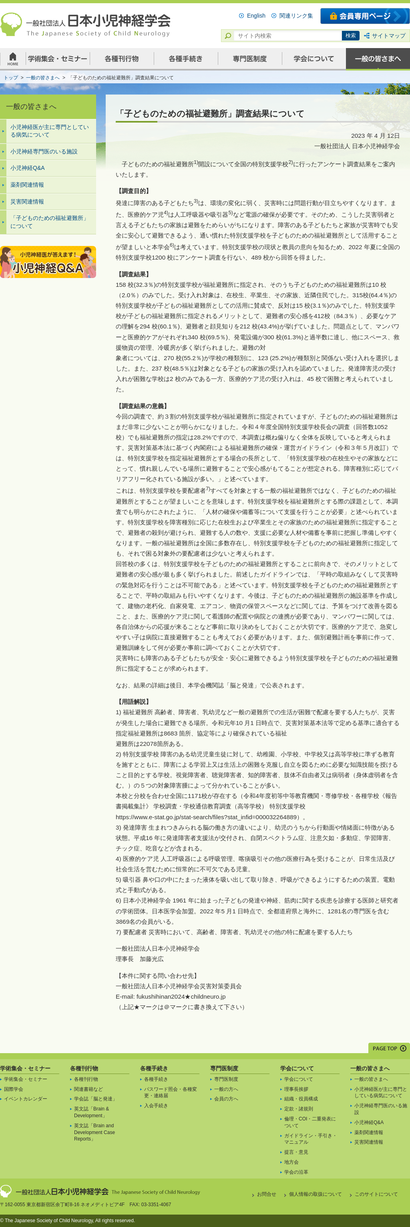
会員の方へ (226, 1099)
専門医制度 (224, 1068)
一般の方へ (226, 1089)
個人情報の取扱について (315, 1194)
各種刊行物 (84, 1068)
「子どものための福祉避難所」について (49, 222)
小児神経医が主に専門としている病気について (49, 131)
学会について (297, 1068)
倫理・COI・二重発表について (310, 1122)
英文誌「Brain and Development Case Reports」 (94, 1132)
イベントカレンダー (25, 1099)
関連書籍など (88, 1089)
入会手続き (156, 1105)
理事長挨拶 (296, 1089)
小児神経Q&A (27, 168)
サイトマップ (389, 35)
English (256, 15)
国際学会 (13, 1089)
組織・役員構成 (301, 1099)
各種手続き (154, 1068)
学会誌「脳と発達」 (95, 1099)
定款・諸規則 (298, 1109)
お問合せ (266, 1194)
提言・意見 (296, 1152)
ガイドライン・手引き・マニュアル (310, 1139)
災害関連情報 (27, 201)
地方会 (291, 1162)
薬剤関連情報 (27, 184)
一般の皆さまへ (370, 1068)
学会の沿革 (296, 1172)
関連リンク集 (296, 15)
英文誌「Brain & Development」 (91, 1112)
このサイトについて (376, 1194)
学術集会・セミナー (25, 1068)
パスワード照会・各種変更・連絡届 (170, 1092)
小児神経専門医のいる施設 (44, 151)
